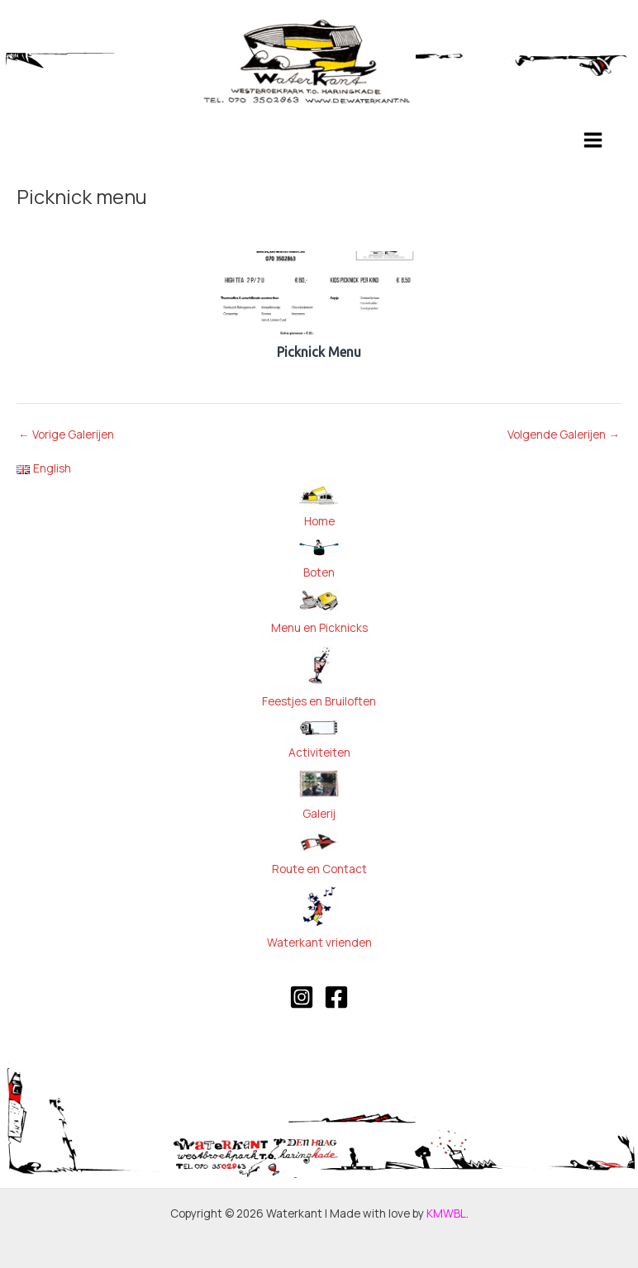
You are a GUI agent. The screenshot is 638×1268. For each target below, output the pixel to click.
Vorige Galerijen (66, 434)
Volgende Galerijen (563, 434)
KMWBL (446, 1213)
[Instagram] (301, 997)
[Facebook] (336, 997)
